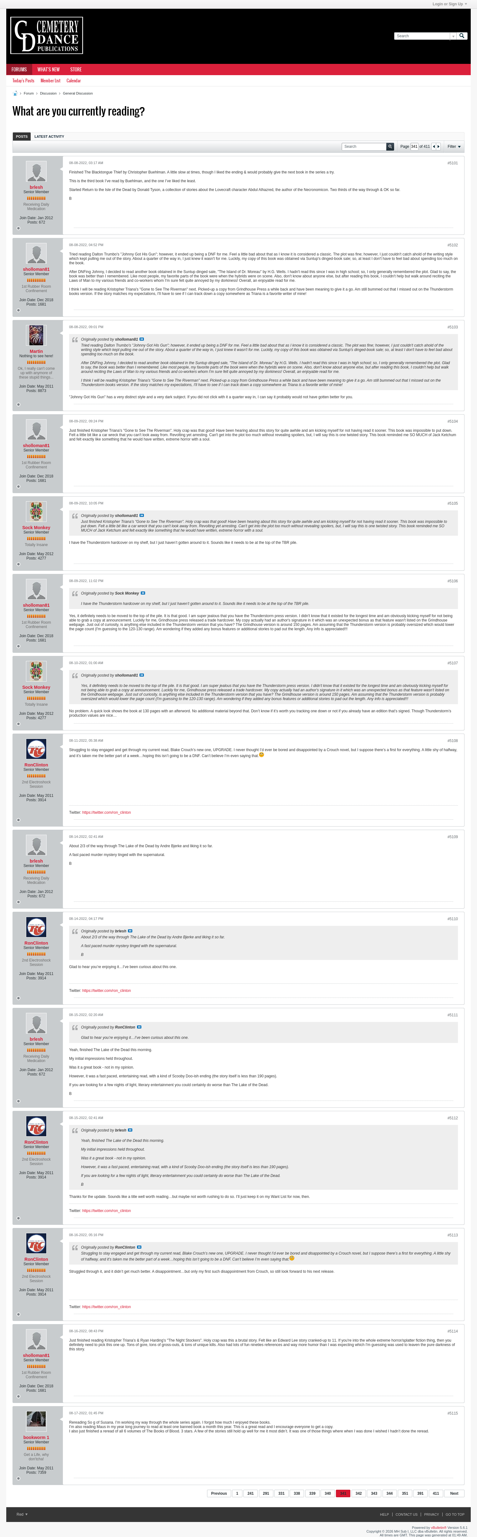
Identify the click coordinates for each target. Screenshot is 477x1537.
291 (266, 1493)
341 (343, 1493)
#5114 (453, 1331)
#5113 (453, 1235)
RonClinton (36, 764)
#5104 (453, 421)
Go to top (455, 1514)
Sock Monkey (36, 527)
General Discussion (78, 93)
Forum (29, 93)
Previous (219, 1493)
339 (312, 1493)
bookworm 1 (36, 1437)
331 (281, 1493)
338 (297, 1493)
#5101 (453, 163)
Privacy (431, 1514)
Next (454, 1493)
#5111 (453, 1015)
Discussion (48, 93)
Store (76, 69)
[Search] (425, 36)
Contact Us (407, 1514)
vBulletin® (439, 1527)
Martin (36, 351)
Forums (19, 69)
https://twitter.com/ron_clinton (106, 812)
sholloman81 (36, 269)
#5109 (453, 837)
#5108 (453, 741)
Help (384, 1514)
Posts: (33, 222)
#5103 (453, 327)
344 (390, 1493)
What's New (49, 69)
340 (328, 1493)
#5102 (453, 245)
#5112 (453, 1118)
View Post (142, 339)
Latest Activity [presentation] (49, 136)
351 (405, 1493)
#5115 (453, 1413)
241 (250, 1493)
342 (359, 1493)
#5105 (453, 503)
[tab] (22, 136)
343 (374, 1493)
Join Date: (28, 218)
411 (436, 1493)
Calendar (74, 81)
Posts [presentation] (22, 136)
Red (22, 1514)
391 (420, 1493)
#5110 (453, 919)
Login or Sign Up (450, 4)
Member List (50, 81)
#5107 (453, 663)
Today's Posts (23, 81)
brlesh (36, 187)
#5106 (453, 581)
